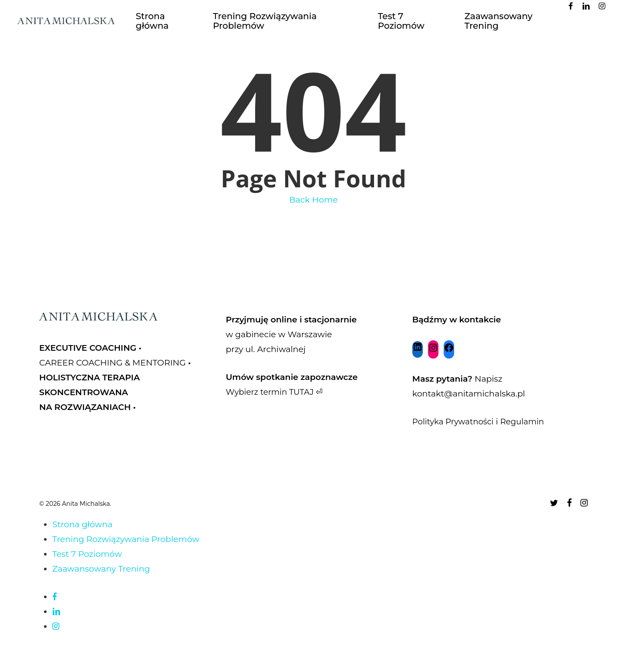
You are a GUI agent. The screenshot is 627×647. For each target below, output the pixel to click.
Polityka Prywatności (455, 422)
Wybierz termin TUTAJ (272, 392)
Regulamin (527, 422)
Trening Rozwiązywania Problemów (125, 539)
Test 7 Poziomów (87, 554)
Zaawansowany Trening (101, 569)
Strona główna (82, 524)
